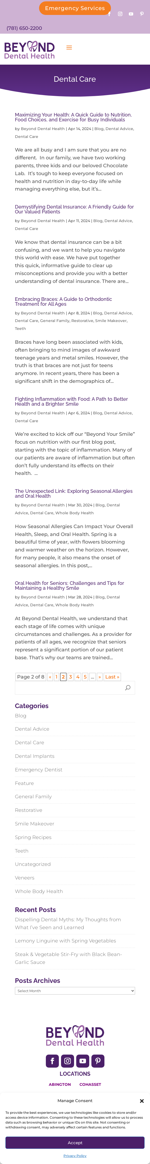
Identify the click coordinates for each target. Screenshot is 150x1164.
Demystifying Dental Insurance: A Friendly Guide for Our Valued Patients (74, 209)
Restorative (82, 320)
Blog (99, 128)
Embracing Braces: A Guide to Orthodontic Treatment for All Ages (63, 301)
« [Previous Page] (50, 677)
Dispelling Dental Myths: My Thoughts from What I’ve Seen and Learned (68, 923)
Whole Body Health (74, 512)
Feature (24, 783)
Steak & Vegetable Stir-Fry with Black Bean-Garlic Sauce (68, 958)
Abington (60, 1084)
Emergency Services (75, 8)
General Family (54, 320)
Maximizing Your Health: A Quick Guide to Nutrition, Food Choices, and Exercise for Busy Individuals (73, 117)
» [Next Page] (99, 677)
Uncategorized (33, 864)
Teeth (20, 328)
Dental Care (26, 136)
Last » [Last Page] (112, 677)
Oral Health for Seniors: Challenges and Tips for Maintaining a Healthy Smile (69, 585)
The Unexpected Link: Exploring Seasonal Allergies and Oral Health (74, 493)
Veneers (24, 878)
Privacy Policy (75, 1156)
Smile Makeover (111, 320)
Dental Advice (119, 128)
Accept (75, 1142)
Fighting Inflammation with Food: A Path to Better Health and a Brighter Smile (71, 401)
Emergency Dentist (38, 770)
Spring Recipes (33, 837)
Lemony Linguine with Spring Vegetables (65, 941)
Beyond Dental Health (43, 128)
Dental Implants (35, 756)
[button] (142, 1101)
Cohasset (90, 1084)
